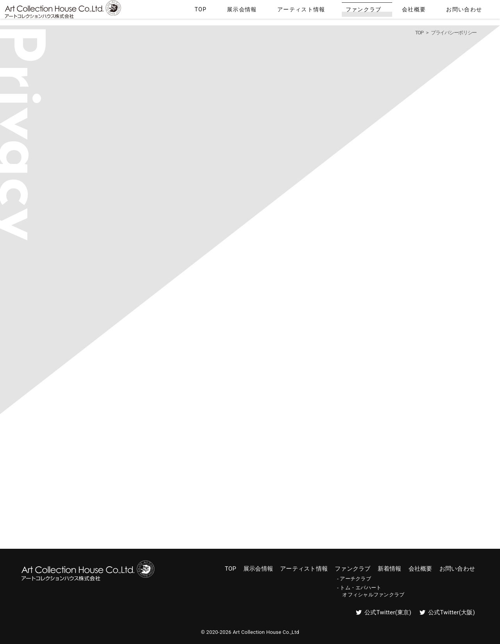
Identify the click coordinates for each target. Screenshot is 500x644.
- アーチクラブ (354, 579)
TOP (274, 11)
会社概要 (435, 11)
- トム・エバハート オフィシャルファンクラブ (370, 591)
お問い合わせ (472, 11)
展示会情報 (304, 11)
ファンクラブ (397, 11)
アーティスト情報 (349, 11)
